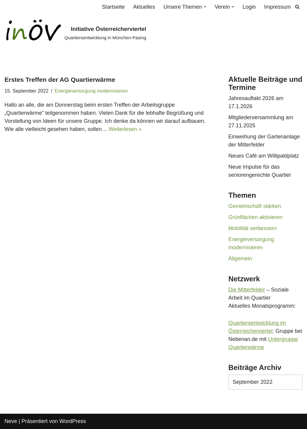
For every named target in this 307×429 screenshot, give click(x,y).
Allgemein (240, 259)
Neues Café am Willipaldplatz (263, 156)
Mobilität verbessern (252, 228)
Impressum (277, 7)
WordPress (72, 421)
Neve (10, 421)
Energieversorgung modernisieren (91, 90)
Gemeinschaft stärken (254, 206)
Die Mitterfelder (246, 290)
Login (249, 7)
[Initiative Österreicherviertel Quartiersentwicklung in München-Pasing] (75, 33)
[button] (205, 6)
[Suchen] (297, 6)
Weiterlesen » (125, 129)
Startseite (113, 7)
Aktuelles (144, 7)
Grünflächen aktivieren (255, 217)
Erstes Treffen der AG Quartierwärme (59, 79)
